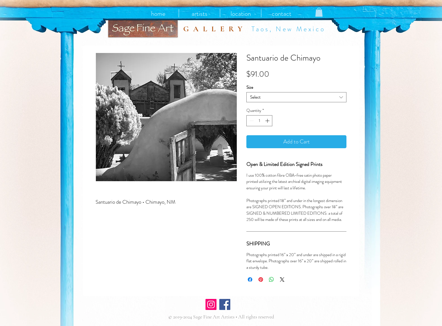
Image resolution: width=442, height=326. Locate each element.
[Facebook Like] (248, 305)
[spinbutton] (259, 121)
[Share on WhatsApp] (271, 279)
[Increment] (268, 121)
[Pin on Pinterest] (260, 279)
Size (249, 87)
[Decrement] (251, 121)
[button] (319, 12)
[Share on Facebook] (250, 279)
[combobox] (296, 97)
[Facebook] (224, 304)
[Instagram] (210, 304)
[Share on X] (282, 279)
